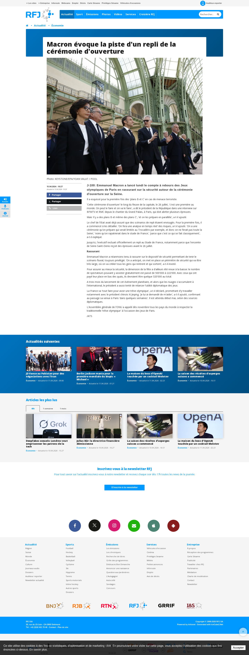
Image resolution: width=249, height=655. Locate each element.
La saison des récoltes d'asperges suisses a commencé (199, 375)
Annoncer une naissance (117, 568)
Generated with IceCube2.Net (210, 624)
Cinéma (150, 552)
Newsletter (192, 584)
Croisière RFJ (147, 14)
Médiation (192, 572)
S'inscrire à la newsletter (124, 487)
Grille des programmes (117, 560)
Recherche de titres (115, 556)
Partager (55, 195)
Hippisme (70, 572)
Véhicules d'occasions (130, 3)
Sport (79, 14)
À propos (191, 548)
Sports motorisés (74, 580)
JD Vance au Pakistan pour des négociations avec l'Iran (45, 375)
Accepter (238, 647)
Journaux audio (32, 568)
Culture (28, 564)
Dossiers (29, 572)
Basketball (70, 556)
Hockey (69, 552)
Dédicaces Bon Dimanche (118, 564)
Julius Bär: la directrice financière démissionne (98, 442)
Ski (67, 568)
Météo (150, 560)
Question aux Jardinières (117, 572)
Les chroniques (113, 552)
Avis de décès (153, 576)
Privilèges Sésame (110, 3)
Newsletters (134, 525)
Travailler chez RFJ (195, 564)
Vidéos (118, 14)
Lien (53, 208)
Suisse (28, 552)
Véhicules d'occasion (156, 548)
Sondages (110, 584)
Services (131, 14)
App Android (173, 525)
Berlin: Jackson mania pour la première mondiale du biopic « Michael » (96, 376)
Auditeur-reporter (211, 3)
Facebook (75, 525)
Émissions (92, 14)
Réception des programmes (200, 552)
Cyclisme (70, 564)
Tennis (69, 576)
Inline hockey (72, 584)
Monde (28, 556)
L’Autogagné (112, 576)
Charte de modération (197, 576)
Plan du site (63, 627)
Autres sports (72, 588)
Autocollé (110, 580)
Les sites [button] (31, 3)
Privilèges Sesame (155, 556)
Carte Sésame (93, 3)
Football (69, 548)
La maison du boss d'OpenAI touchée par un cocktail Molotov (147, 375)
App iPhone (154, 525)
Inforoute (56, 3)
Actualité (67, 14)
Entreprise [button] (44, 3)
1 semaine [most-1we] (48, 408)
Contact (190, 580)
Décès (83, 3)
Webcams (65, 3)
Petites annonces (155, 564)
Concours (110, 588)
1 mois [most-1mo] (63, 408)
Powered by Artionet (186, 624)
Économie (58, 25)
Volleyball (70, 560)
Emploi (75, 3)
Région (28, 548)
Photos (106, 14)
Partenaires (192, 568)
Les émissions (112, 548)
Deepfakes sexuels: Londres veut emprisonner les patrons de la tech (47, 443)
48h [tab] (33, 408)
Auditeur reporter (33, 576)
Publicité (191, 560)
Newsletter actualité (34, 580)
